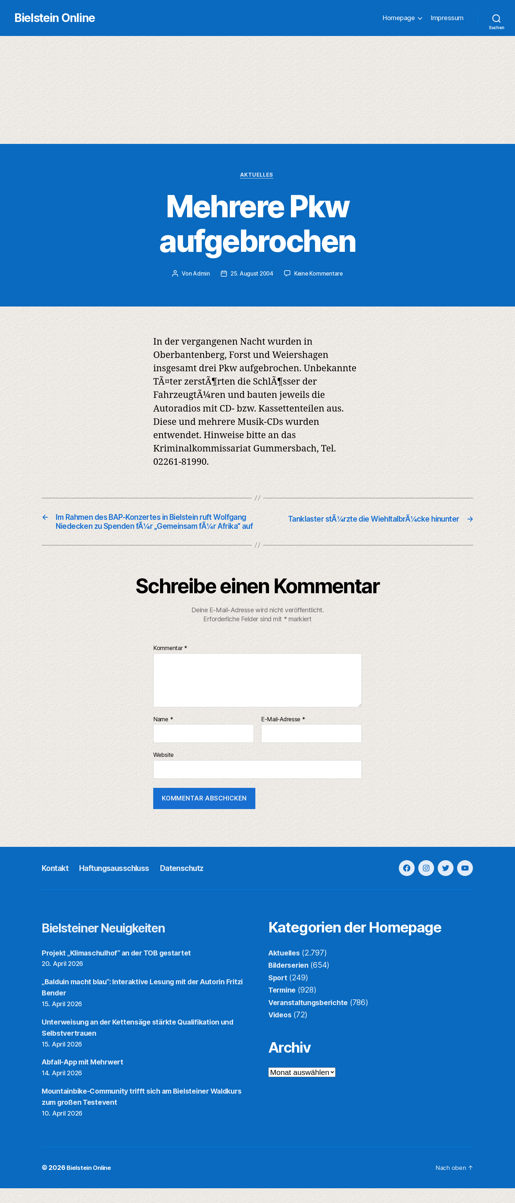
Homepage (399, 18)
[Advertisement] (257, 90)
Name (163, 734)
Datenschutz (203, 882)
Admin (200, 274)
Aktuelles (258, 176)
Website (163, 769)
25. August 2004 (251, 274)
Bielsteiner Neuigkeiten (117, 942)
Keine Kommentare (320, 274)
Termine (283, 1004)
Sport (278, 992)
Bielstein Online (71, 18)
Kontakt (57, 882)
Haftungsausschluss (125, 882)
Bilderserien (290, 979)
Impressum (447, 18)
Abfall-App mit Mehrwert (87, 1076)
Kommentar (170, 663)
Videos (281, 1029)
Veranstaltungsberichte (311, 1017)
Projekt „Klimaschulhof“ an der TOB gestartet (123, 967)
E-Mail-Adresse (283, 734)
